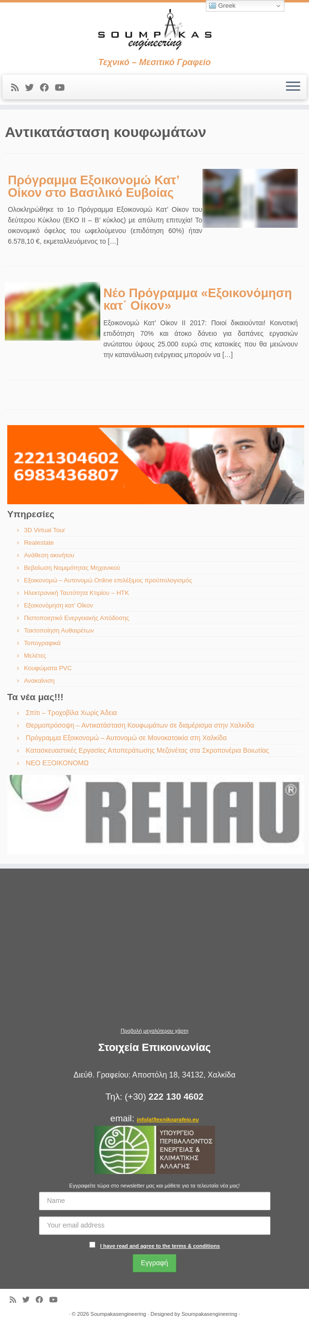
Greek (222, 6)
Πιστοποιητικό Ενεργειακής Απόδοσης (76, 618)
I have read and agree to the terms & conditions (160, 1246)
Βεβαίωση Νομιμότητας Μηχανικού (72, 567)
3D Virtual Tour (45, 530)
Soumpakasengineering (119, 1314)
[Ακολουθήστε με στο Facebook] (47, 88)
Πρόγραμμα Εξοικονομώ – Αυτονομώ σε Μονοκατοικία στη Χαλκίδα (126, 738)
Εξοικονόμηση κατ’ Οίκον (58, 605)
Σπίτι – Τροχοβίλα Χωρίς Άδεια (71, 713)
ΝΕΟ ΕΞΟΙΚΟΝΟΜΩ (57, 763)
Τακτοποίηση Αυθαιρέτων (59, 630)
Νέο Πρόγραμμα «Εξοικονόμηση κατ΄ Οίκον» (197, 299)
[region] (155, 464)
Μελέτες (35, 655)
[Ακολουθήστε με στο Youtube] (63, 88)
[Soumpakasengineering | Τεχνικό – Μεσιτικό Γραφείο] (154, 30)
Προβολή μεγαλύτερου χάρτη (154, 1031)
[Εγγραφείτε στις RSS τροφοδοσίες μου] (18, 88)
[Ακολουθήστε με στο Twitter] (32, 88)
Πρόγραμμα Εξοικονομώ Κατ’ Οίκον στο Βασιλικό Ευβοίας (93, 186)
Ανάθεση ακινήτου (49, 555)
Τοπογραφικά (42, 643)
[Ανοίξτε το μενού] (293, 87)
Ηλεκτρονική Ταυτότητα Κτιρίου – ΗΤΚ (76, 592)
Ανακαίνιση (39, 680)
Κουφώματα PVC (48, 668)
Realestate (39, 542)
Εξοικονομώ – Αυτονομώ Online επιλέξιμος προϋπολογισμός (108, 580)
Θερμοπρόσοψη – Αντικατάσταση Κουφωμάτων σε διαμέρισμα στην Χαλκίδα (140, 725)
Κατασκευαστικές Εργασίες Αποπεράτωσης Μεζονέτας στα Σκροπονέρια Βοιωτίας (147, 750)
